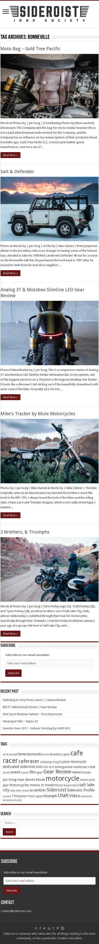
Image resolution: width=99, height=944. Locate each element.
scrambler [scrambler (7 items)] (37, 790)
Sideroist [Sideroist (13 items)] (56, 790)
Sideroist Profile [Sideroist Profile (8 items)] (81, 790)
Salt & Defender (17, 171)
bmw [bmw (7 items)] (22, 754)
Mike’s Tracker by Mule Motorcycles (37, 413)
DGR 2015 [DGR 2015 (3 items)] (48, 767)
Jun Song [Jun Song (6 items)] (10, 779)
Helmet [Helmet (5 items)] (77, 772)
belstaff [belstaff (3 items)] (13, 754)
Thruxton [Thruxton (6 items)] (19, 796)
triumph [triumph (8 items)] (50, 795)
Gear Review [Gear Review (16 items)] (57, 772)
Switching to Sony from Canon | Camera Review (34, 700)
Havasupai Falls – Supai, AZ (20, 721)
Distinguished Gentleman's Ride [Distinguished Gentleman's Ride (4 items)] (75, 767)
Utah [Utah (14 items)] (63, 795)
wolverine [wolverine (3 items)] (86, 796)
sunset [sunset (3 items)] (7, 796)
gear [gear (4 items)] (40, 772)
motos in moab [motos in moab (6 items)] (42, 785)
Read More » (10, 155)
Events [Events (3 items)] (25, 772)
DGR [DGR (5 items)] (39, 767)
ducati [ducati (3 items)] (6, 772)
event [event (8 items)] (15, 772)
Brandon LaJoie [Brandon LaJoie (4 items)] (60, 754)
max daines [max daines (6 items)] (26, 779)
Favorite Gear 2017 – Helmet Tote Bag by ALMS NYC (37, 728)
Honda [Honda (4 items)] (86, 772)
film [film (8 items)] (32, 772)
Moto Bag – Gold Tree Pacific (30, 48)
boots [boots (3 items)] (45, 754)
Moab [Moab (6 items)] (40, 779)
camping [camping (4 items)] (45, 762)
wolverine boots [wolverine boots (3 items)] (12, 800)
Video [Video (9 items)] (74, 795)
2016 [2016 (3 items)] (5, 754)
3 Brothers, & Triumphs (24, 532)
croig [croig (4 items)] (55, 762)
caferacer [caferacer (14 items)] (29, 761)
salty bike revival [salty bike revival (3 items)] (19, 790)
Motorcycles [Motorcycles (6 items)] (19, 785)
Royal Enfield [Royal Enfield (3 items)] (71, 785)
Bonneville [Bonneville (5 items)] (34, 754)
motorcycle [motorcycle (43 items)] (62, 778)
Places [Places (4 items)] (59, 785)
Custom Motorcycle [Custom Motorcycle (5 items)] (72, 762)
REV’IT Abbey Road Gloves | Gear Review (30, 707)
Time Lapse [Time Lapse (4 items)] (35, 796)
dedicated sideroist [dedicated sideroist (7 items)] (19, 766)
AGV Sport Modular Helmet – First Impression (32, 714)
